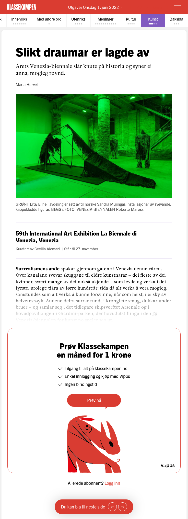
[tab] (19, 20)
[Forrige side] (112, 506)
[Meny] (177, 7)
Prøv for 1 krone (149, 7)
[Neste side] (122, 506)
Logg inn (112, 483)
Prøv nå (94, 400)
